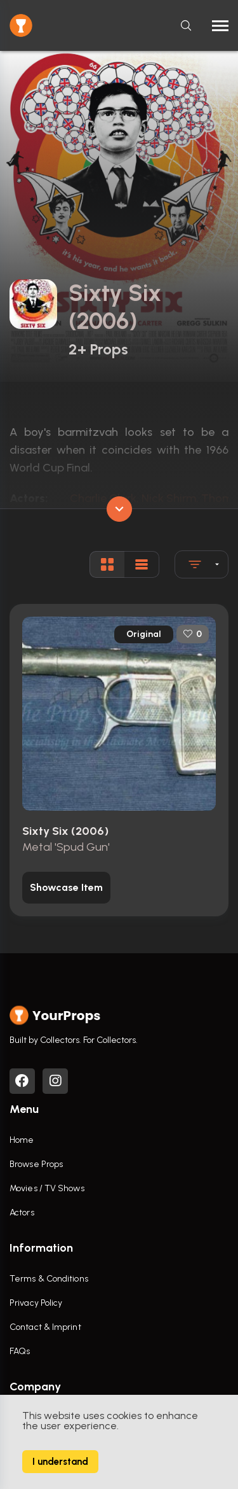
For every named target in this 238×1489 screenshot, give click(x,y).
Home (22, 1140)
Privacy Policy (36, 1302)
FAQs (20, 1351)
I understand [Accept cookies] (60, 1461)
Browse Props (36, 1164)
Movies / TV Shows (47, 1188)
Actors (22, 1212)
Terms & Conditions (49, 1278)
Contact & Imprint (45, 1327)
